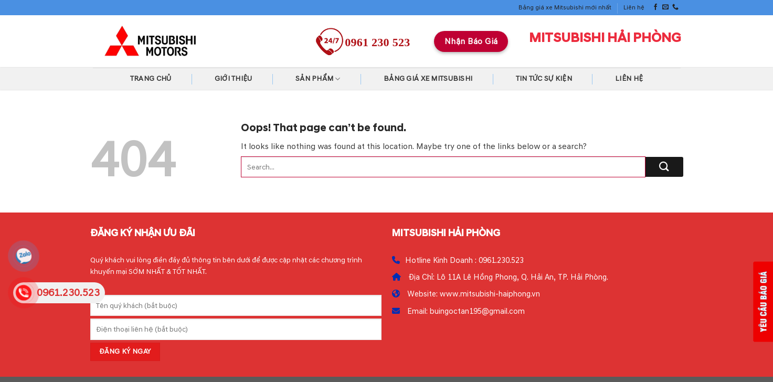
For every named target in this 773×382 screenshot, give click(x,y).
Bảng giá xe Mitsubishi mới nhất (564, 8)
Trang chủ (151, 78)
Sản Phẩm (318, 79)
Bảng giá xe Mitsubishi (428, 78)
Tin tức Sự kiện (544, 78)
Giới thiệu (233, 78)
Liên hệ (633, 8)
